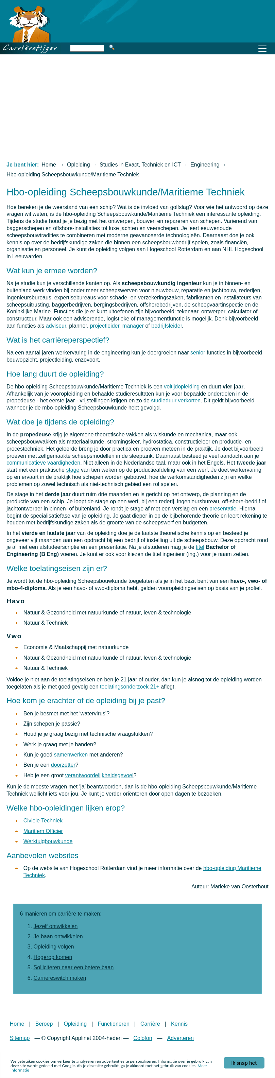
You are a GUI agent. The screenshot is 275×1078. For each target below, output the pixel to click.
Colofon (142, 1038)
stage (72, 470)
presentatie (222, 508)
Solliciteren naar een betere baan (74, 967)
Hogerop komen (53, 957)
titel (200, 547)
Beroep (44, 1024)
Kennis (179, 1024)
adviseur (56, 326)
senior (197, 352)
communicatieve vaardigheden (43, 463)
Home (48, 165)
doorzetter (63, 765)
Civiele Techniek (43, 820)
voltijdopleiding (182, 386)
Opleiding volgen (54, 947)
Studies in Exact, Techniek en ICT (140, 165)
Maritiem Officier (43, 831)
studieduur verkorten (176, 400)
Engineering (204, 165)
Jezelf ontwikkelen (56, 926)
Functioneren (113, 1024)
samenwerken (71, 755)
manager (133, 326)
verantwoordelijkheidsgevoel (99, 775)
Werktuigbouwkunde (48, 841)
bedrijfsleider (166, 326)
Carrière (150, 1024)
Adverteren (180, 1038)
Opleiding (78, 165)
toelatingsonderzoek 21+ (129, 687)
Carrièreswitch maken (60, 978)
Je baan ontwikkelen (58, 936)
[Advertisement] (137, 107)
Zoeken (112, 47)
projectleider (104, 326)
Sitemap (20, 1038)
